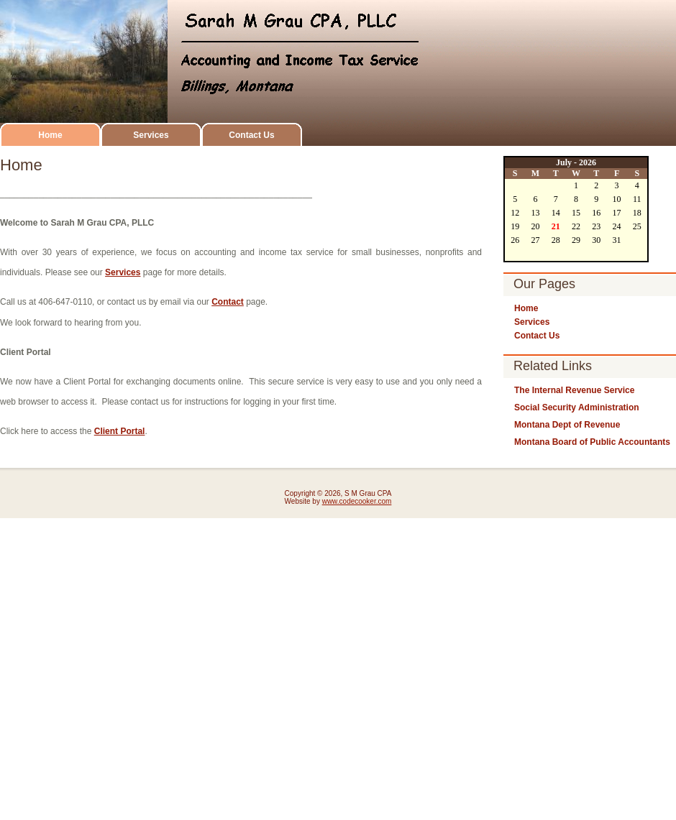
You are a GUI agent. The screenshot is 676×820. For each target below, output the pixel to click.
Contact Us (251, 135)
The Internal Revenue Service (574, 390)
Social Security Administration (576, 407)
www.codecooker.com (357, 501)
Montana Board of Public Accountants (592, 442)
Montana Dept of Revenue (567, 425)
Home (50, 135)
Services (150, 135)
